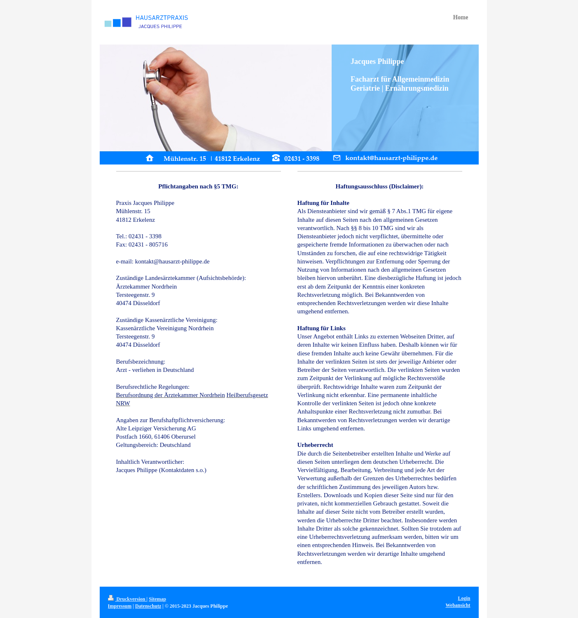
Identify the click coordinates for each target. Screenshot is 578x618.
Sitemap (157, 599)
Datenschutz (148, 606)
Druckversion (127, 599)
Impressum (120, 606)
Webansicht (457, 605)
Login (464, 598)
